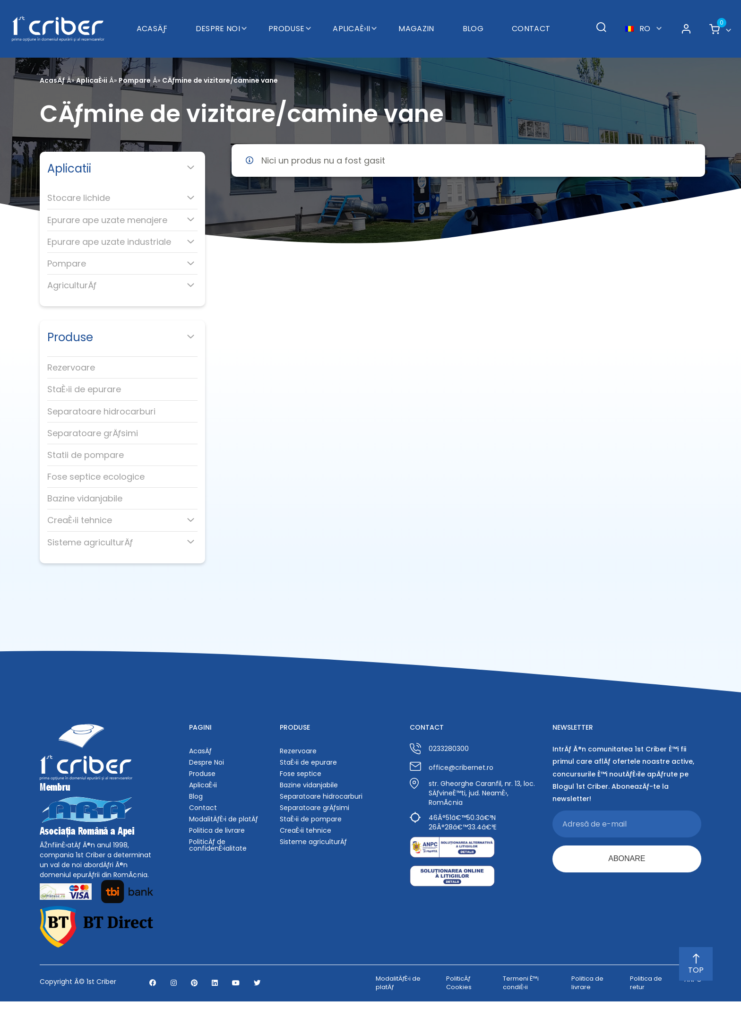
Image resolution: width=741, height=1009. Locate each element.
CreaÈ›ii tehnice (79, 520)
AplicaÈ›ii (351, 21)
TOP (696, 964)
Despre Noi (218, 21)
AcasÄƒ (152, 21)
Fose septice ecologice (96, 477)
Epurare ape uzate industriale (109, 242)
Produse (286, 21)
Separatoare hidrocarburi (101, 411)
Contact (531, 21)
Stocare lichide (78, 198)
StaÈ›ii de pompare (311, 819)
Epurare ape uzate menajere (107, 220)
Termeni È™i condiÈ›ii (521, 990)
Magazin (416, 21)
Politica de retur (646, 990)
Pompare (135, 80)
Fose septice (300, 773)
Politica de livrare (217, 830)
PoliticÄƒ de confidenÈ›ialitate (218, 845)
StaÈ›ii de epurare (84, 389)
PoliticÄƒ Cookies (459, 990)
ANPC (692, 987)
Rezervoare (71, 367)
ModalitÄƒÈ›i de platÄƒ (223, 819)
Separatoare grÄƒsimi (92, 433)
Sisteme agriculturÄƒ (90, 542)
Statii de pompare (85, 455)
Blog (473, 21)
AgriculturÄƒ (71, 285)
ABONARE (626, 860)
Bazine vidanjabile (84, 498)
